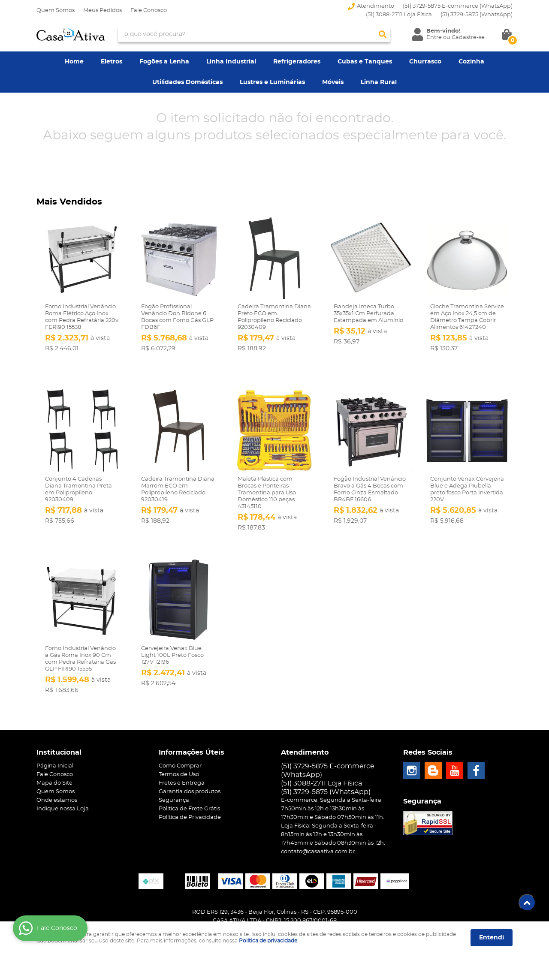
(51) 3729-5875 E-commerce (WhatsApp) (458, 6)
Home (74, 62)
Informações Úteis (191, 733)
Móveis (333, 82)
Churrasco (425, 62)
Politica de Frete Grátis (189, 789)
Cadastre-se (468, 37)
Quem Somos (55, 10)
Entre (434, 37)
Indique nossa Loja (62, 789)
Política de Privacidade (190, 798)
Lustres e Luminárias (272, 82)
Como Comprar (180, 746)
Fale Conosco (148, 10)
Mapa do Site (54, 764)
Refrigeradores (296, 62)
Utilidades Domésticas (187, 82)
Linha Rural (379, 82)
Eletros (111, 62)
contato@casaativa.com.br (318, 832)
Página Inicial (54, 746)
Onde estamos (56, 781)
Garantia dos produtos (189, 772)
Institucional (58, 733)
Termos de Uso (179, 755)
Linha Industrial (231, 62)
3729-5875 (476, 15)
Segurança (174, 781)
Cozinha (471, 62)
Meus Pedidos (102, 10)
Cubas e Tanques (365, 62)
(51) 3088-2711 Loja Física (399, 15)
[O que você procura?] (382, 34)
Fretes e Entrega (182, 764)
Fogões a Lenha (164, 62)
